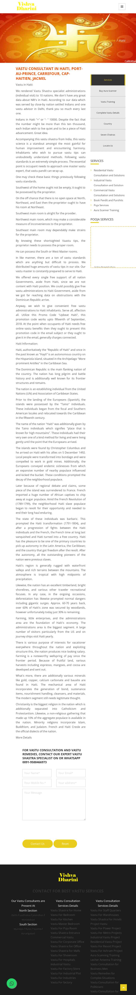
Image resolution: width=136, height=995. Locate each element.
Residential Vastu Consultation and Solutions (109, 173)
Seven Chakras (108, 134)
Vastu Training (108, 101)
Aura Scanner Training (106, 210)
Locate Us (108, 145)
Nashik (37, 928)
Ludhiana (25, 915)
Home (111, 40)
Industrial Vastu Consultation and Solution (108, 183)
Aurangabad (28, 933)
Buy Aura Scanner (108, 90)
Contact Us (38, 844)
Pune (28, 928)
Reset (65, 844)
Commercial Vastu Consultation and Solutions (109, 193)
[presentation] (47, 828)
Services (108, 79)
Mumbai (18, 928)
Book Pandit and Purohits (108, 200)
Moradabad (28, 919)
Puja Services (101, 205)
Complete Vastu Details (107, 112)
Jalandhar (37, 915)
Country (108, 123)
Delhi (14, 915)
